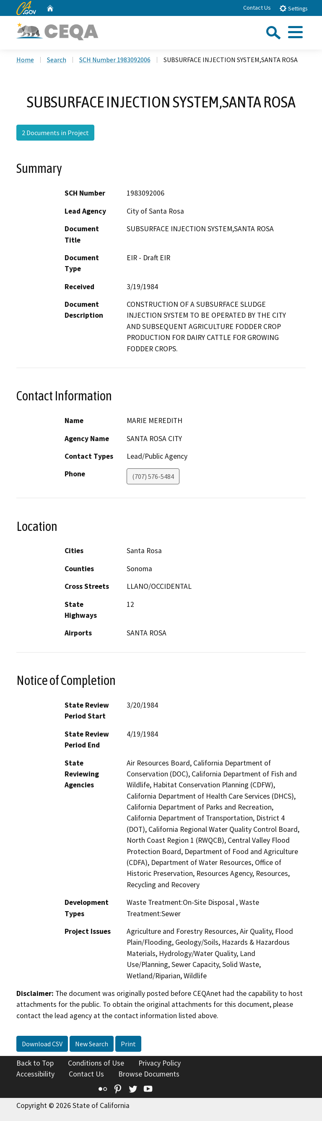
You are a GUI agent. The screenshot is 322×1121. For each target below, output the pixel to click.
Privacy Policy (159, 1063)
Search (56, 59)
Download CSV (42, 1044)
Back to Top (35, 1063)
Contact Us (257, 7)
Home (25, 59)
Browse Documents (148, 1074)
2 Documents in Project (55, 132)
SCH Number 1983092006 (115, 59)
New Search (91, 1044)
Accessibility (35, 1074)
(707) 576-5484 (153, 476)
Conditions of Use (96, 1063)
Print (128, 1044)
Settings (293, 8)
